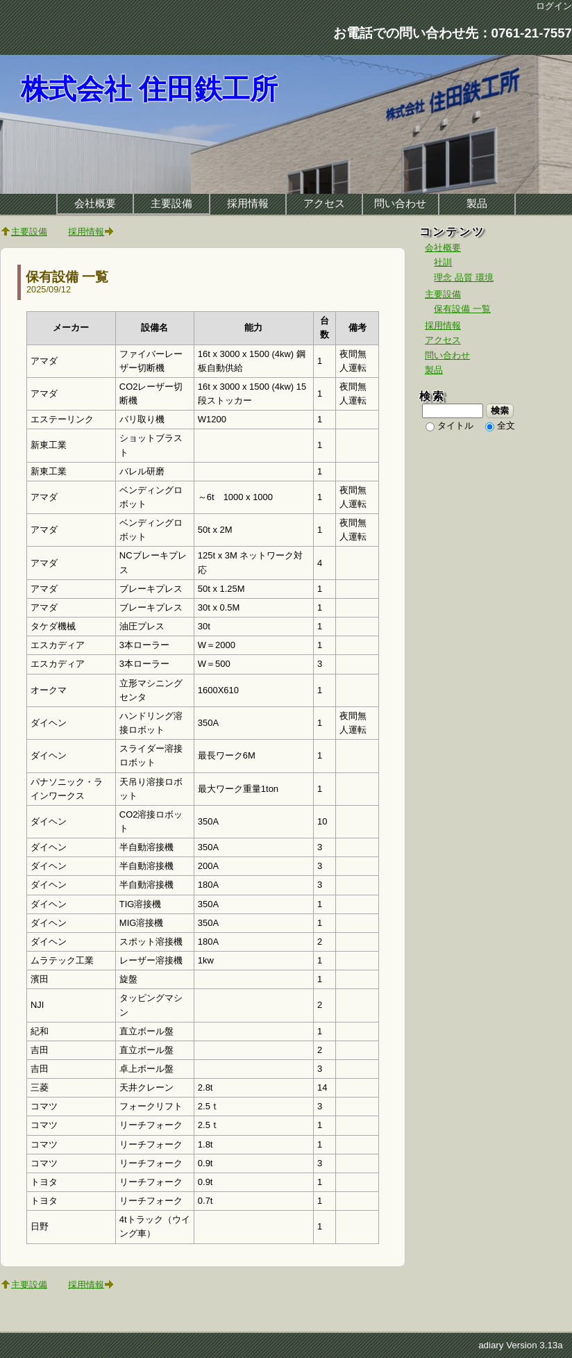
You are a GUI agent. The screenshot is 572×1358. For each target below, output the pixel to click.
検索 (500, 410)
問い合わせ (400, 203)
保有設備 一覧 (67, 276)
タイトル (455, 425)
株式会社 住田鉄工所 (149, 89)
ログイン (554, 6)
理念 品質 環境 (463, 277)
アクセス (324, 203)
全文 (506, 425)
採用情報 (248, 203)
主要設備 (171, 203)
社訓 (443, 262)
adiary (490, 1345)
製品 (476, 203)
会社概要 (95, 203)
